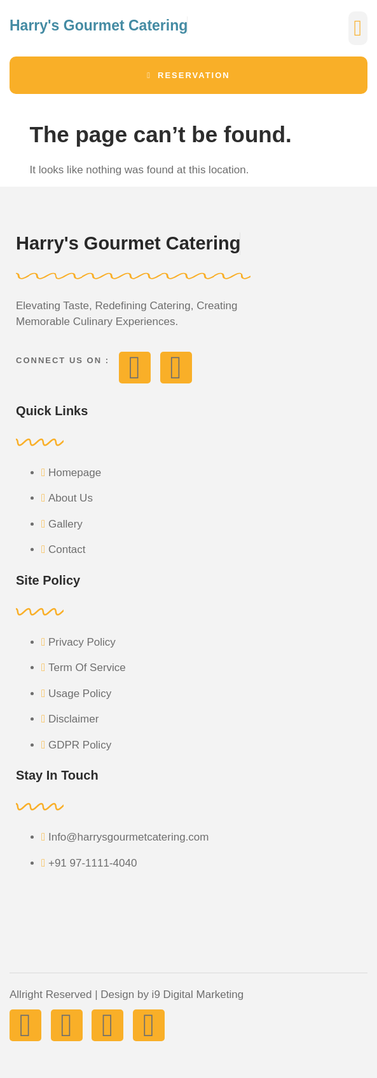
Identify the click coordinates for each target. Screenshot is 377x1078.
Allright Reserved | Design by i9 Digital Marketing (126, 994)
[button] (357, 28)
